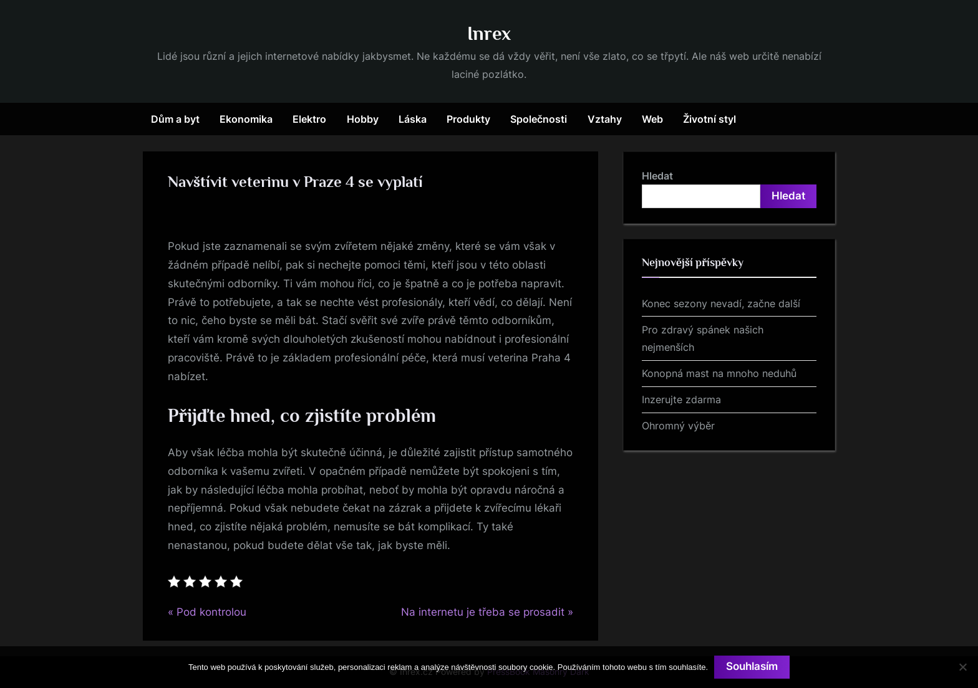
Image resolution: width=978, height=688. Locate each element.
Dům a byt (175, 119)
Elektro (309, 119)
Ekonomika (246, 119)
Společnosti (538, 119)
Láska (413, 119)
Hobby (363, 119)
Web (652, 119)
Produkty (468, 119)
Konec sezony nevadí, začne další (721, 303)
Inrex (489, 33)
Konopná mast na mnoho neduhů (719, 373)
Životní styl (709, 119)
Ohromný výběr (678, 425)
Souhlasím (752, 667)
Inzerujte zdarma (681, 399)
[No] (962, 667)
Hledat (657, 176)
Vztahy (605, 119)
